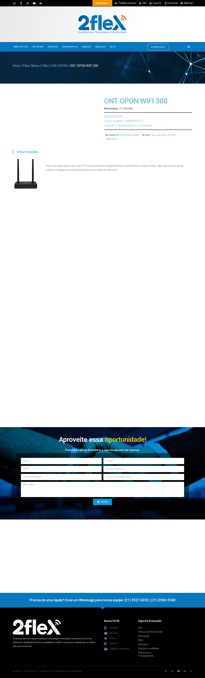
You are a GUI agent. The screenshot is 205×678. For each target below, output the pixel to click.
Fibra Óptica (31, 66)
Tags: (148, 135)
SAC (140, 627)
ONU (45, 66)
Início (16, 66)
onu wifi (171, 135)
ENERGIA (86, 47)
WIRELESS (53, 47)
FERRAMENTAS (70, 47)
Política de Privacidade (150, 632)
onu (153, 135)
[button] (158, 47)
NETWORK (37, 47)
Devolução (143, 636)
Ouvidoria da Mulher (149, 648)
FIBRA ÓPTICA (20, 47)
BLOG (113, 47)
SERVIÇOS (100, 47)
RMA (140, 640)
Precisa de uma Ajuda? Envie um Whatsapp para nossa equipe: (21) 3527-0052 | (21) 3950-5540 (102, 600)
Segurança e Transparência (146, 654)
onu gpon (161, 135)
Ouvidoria (143, 644)
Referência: (111, 108)
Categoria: (113, 135)
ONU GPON (59, 66)
